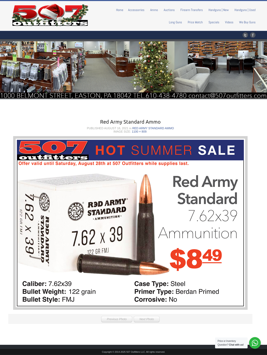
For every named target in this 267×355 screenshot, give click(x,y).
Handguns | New (218, 10)
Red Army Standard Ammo (153, 128)
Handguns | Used (245, 10)
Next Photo (146, 319)
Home (119, 10)
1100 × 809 (139, 131)
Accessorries (136, 10)
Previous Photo (117, 319)
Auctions (169, 10)
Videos (229, 22)
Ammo (154, 10)
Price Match (195, 22)
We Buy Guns (247, 22)
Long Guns (175, 22)
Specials (214, 22)
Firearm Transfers (191, 10)
